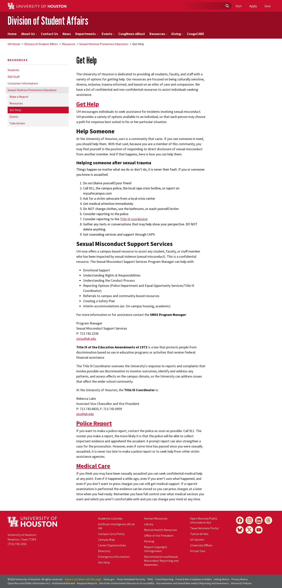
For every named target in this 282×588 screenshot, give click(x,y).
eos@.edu (85, 414)
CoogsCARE (195, 34)
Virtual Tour (197, 551)
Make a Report (19, 97)
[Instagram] (249, 520)
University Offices (201, 545)
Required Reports (87, 583)
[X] (249, 530)
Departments (86, 34)
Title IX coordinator (134, 219)
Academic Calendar (110, 518)
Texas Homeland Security (131, 579)
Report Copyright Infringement (155, 549)
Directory (104, 551)
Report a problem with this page (83, 579)
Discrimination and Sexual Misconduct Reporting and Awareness (161, 561)
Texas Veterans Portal (204, 528)
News (67, 34)
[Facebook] (240, 520)
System (197, 539)
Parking (149, 541)
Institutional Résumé (63, 583)
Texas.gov (109, 579)
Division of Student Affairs (48, 21)
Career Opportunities (112, 545)
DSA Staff (13, 77)
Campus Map (106, 539)
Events (108, 34)
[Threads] (268, 520)
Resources (158, 34)
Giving (177, 34)
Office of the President (158, 535)
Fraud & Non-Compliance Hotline (194, 579)
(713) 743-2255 (17, 544)
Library (148, 524)
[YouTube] (259, 530)
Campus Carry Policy (111, 534)
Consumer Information (23, 83)
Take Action (17, 123)
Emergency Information (114, 557)
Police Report (94, 423)
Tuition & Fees (199, 534)
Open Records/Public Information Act (203, 520)
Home (12, 34)
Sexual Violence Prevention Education (103, 44)
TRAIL (150, 579)
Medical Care (93, 466)
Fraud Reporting (164, 579)
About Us (29, 34)
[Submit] (227, 6)
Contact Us (49, 34)
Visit (239, 6)
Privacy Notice (239, 579)
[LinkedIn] (259, 520)
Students (13, 70)
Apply (253, 6)
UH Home (14, 44)
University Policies (241, 583)
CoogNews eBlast (131, 34)
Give (268, 6)
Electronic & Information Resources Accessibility (127, 583)
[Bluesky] (240, 530)
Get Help (15, 110)
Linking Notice (222, 579)
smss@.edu (86, 338)
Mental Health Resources (160, 530)
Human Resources (156, 518)
